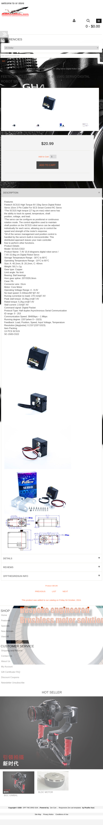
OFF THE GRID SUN (30, 808)
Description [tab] (51, 192)
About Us (5, 661)
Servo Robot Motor (17, 69)
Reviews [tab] (51, 567)
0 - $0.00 (93, 26)
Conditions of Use (62, 814)
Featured (5, 620)
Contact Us (6, 656)
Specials (5, 626)
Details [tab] (51, 558)
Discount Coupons (10, 677)
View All (5, 636)
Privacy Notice (48, 814)
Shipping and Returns (11, 650)
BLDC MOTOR (45, 792)
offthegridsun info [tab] (51, 576)
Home (3, 69)
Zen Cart (53, 808)
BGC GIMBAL (11, 795)
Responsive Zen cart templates (70, 808)
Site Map (38, 814)
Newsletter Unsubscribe (12, 682)
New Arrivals (7, 631)
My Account (6, 666)
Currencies (12, 39)
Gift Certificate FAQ (10, 672)
